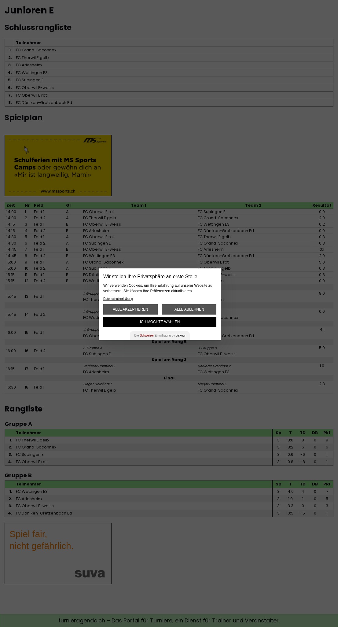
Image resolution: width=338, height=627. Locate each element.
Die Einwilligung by (160, 335)
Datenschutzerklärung (118, 299)
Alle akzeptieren (130, 309)
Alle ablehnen (189, 309)
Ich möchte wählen (160, 322)
